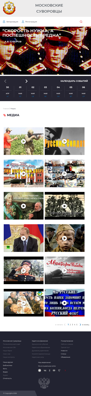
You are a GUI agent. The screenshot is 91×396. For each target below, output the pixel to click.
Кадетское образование (41, 347)
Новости (64, 350)
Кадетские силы (38, 357)
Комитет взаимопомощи (41, 354)
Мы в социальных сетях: (47, 366)
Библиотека (7, 365)
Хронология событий (40, 344)
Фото (5, 368)
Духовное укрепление (40, 350)
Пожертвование (67, 341)
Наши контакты (9, 357)
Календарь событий (74, 81)
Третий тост (65, 347)
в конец (85, 325)
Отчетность (7, 378)
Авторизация (12, 22)
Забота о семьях (67, 344)
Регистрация (31, 22)
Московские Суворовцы (49, 8)
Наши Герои (7, 350)
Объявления (65, 357)
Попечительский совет (11, 344)
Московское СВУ (9, 347)
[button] (45, 69)
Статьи (63, 354)
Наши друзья (8, 362)
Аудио (5, 375)
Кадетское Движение (40, 341)
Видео (5, 372)
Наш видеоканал (44, 362)
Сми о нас (6, 354)
